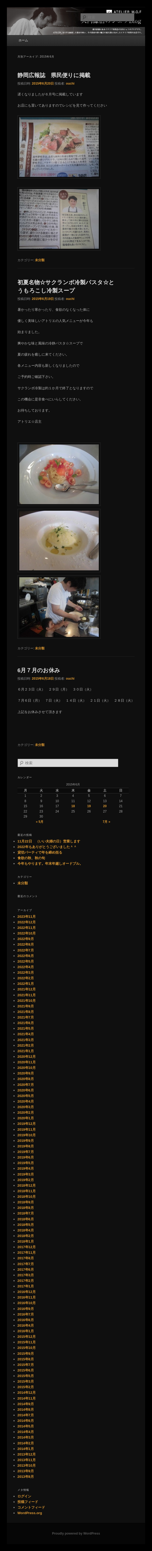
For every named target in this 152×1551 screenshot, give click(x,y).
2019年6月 (25, 1157)
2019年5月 (25, 1163)
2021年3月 (25, 1040)
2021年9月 (25, 1006)
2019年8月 (25, 1146)
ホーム (23, 40)
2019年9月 (25, 1141)
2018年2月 (25, 1236)
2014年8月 (25, 1410)
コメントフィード (31, 1507)
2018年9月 (25, 1202)
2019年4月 (25, 1168)
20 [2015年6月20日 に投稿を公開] (104, 806)
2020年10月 (26, 1068)
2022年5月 (25, 961)
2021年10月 (26, 1001)
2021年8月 (25, 1012)
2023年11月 (26, 917)
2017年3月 (25, 1275)
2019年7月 (25, 1152)
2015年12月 (26, 1337)
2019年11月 (26, 1129)
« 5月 (39, 822)
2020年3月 (25, 1107)
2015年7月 (25, 1365)
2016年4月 (25, 1325)
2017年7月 (25, 1264)
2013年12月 (26, 1454)
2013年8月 (25, 1477)
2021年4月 (25, 1034)
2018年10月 (26, 1197)
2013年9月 (25, 1471)
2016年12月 (26, 1292)
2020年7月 (25, 1085)
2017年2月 (25, 1281)
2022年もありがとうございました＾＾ (47, 847)
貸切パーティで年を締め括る (39, 852)
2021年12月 (26, 989)
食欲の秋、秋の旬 (31, 858)
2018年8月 (25, 1208)
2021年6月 (25, 1023)
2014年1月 (25, 1449)
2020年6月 (25, 1090)
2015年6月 (25, 1370)
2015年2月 (25, 1387)
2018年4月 (25, 1230)
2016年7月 (25, 1314)
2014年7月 (25, 1415)
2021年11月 (26, 995)
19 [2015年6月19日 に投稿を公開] (89, 806)
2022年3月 (25, 973)
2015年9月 (25, 1354)
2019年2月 (25, 1180)
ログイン (24, 1496)
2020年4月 (25, 1101)
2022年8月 (25, 944)
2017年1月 (25, 1286)
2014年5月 (25, 1426)
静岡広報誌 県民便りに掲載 (53, 75)
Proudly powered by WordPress (76, 1533)
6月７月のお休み (38, 670)
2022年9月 (25, 939)
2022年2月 (25, 978)
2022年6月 (25, 956)
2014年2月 (25, 1443)
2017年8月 (25, 1258)
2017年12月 (26, 1247)
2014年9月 (25, 1404)
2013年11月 (26, 1460)
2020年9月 (25, 1073)
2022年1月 (25, 984)
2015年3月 (25, 1381)
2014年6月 (25, 1421)
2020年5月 (25, 1096)
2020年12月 (26, 1057)
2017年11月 (26, 1253)
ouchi (70, 83)
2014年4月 (25, 1432)
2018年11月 (26, 1191)
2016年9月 (25, 1309)
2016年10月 (26, 1303)
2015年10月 (26, 1348)
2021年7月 (25, 1017)
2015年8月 (25, 1359)
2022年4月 (25, 967)
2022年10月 (26, 933)
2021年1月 (25, 1051)
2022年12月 (26, 922)
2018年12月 (26, 1185)
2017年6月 (25, 1270)
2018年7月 (25, 1213)
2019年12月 (26, 1124)
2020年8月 (25, 1079)
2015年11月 (26, 1342)
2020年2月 (25, 1113)
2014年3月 (25, 1437)
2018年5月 (25, 1225)
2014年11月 (26, 1398)
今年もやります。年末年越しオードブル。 (50, 864)
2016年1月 (25, 1331)
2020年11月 (26, 1062)
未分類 (39, 260)
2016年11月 (26, 1297)
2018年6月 (25, 1219)
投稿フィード (27, 1502)
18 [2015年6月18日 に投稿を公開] (73, 806)
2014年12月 (26, 1393)
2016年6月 (25, 1320)
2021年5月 (25, 1028)
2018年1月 (25, 1241)
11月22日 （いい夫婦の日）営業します (48, 841)
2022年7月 (25, 950)
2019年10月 (26, 1135)
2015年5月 (25, 1376)
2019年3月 (25, 1174)
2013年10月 (26, 1465)
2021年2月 (25, 1045)
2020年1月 (25, 1118)
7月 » (106, 822)
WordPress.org (29, 1513)
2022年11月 (26, 928)
